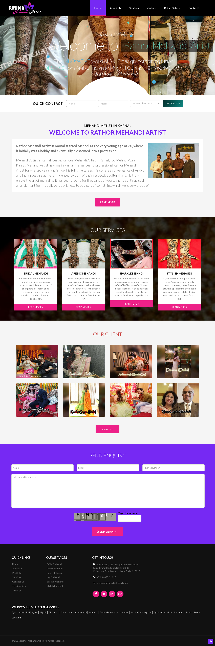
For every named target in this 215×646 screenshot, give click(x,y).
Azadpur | (169, 612)
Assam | (135, 612)
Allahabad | (54, 612)
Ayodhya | (159, 612)
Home (97, 8)
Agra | (15, 612)
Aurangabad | (146, 612)
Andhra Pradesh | (108, 612)
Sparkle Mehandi (55, 581)
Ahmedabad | (25, 612)
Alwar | (64, 612)
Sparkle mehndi (131, 273)
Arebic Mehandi (83, 273)
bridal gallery (172, 8)
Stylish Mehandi (179, 273)
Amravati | (83, 612)
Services (134, 8)
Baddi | (189, 612)
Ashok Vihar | (124, 612)
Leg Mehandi (53, 577)
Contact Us (195, 8)
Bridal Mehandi (36, 273)
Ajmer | (35, 612)
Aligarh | (44, 612)
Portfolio (17, 572)
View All (107, 429)
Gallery (151, 8)
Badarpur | (179, 612)
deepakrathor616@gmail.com (112, 582)
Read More (107, 202)
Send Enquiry (107, 531)
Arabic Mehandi (55, 568)
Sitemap (16, 590)
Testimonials (19, 586)
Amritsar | (94, 612)
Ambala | (73, 612)
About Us (115, 8)
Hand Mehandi (54, 572)
